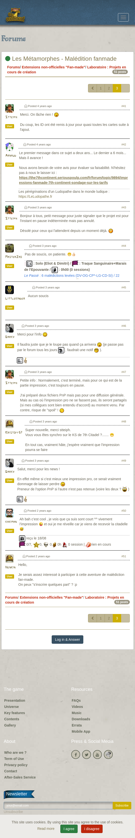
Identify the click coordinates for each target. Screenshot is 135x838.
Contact (10, 771)
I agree (69, 829)
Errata (77, 725)
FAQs (76, 700)
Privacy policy (15, 765)
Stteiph (11, 117)
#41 (123, 106)
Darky (9, 337)
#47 (123, 371)
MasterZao (13, 257)
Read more (46, 829)
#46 (123, 325)
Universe (11, 707)
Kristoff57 (13, 433)
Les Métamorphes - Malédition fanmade (61, 58)
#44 (123, 245)
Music (77, 713)
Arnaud (10, 156)
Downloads (81, 719)
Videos (77, 707)
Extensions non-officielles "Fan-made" (53, 67)
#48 (123, 421)
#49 (123, 460)
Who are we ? (15, 752)
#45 (123, 287)
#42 (123, 144)
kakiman (11, 522)
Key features (14, 713)
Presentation (14, 700)
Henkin (10, 567)
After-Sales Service (20, 777)
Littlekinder (15, 299)
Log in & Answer (67, 640)
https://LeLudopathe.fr (35, 196)
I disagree (91, 829)
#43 (123, 207)
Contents (11, 719)
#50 (123, 510)
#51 (123, 556)
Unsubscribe (13, 812)
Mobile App (81, 731)
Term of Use (14, 759)
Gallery (10, 725)
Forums (13, 67)
